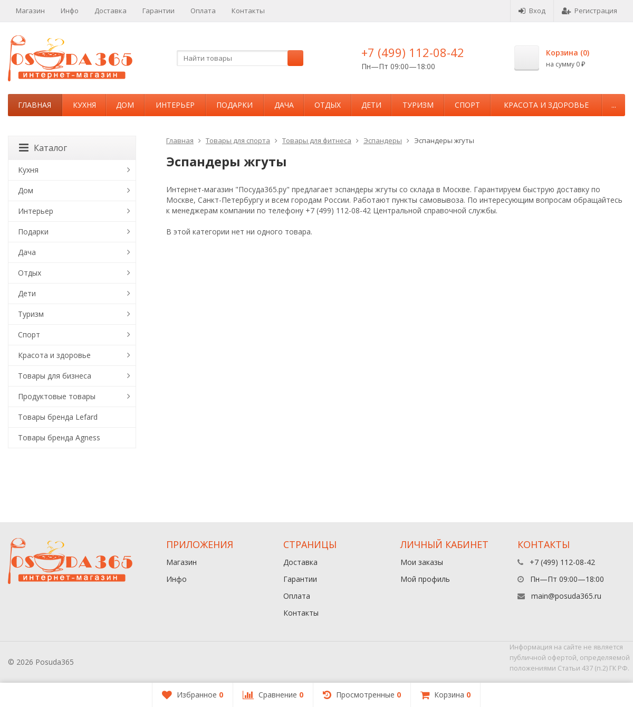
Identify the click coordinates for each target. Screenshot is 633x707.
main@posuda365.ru (566, 596)
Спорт (467, 105)
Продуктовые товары (56, 396)
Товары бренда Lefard (58, 417)
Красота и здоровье (546, 105)
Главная (34, 105)
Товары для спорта (238, 140)
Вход (532, 10)
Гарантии (158, 10)
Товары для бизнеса (54, 376)
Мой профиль (425, 579)
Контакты (248, 10)
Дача (284, 105)
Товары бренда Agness (59, 437)
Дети (371, 105)
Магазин (30, 10)
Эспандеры (382, 140)
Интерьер (175, 105)
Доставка (110, 10)
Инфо (70, 10)
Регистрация (589, 10)
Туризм (418, 105)
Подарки (234, 105)
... (613, 105)
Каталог (43, 148)
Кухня (84, 105)
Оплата (203, 10)
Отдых (327, 105)
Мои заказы (421, 562)
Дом (125, 105)
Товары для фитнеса (316, 140)
